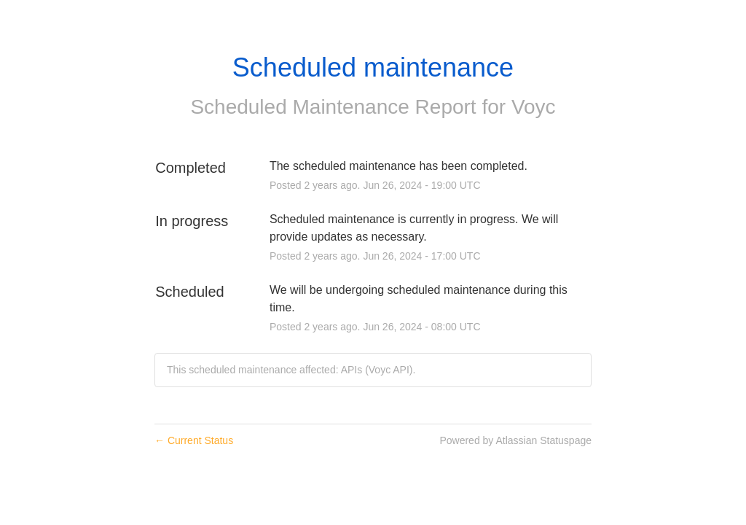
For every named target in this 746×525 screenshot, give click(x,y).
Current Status (193, 440)
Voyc (533, 107)
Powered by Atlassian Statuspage (515, 440)
